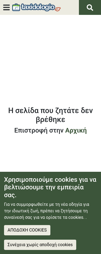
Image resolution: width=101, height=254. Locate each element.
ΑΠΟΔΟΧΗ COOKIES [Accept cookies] (27, 230)
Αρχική (76, 130)
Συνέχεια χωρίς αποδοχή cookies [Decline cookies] (40, 244)
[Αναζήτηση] (90, 7)
